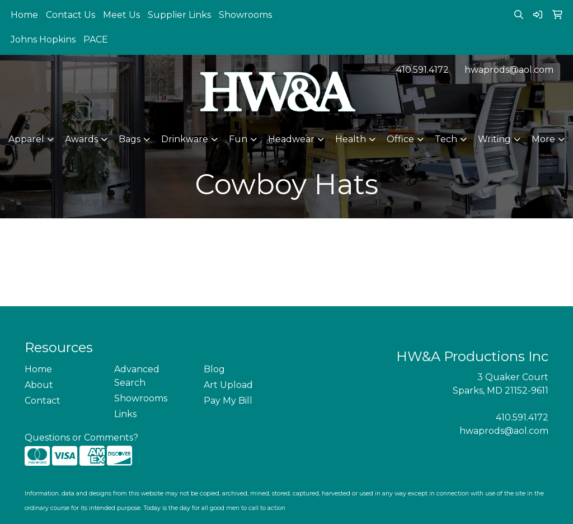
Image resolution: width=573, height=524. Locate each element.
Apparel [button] (26, 139)
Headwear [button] (291, 139)
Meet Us (121, 15)
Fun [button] (238, 139)
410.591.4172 (422, 69)
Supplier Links (179, 15)
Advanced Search (136, 376)
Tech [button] (446, 139)
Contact (42, 400)
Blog (214, 369)
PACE (95, 39)
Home (24, 15)
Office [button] (400, 139)
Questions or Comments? (81, 437)
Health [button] (350, 139)
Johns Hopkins (43, 39)
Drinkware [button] (184, 139)
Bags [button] (129, 139)
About (39, 385)
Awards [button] (81, 139)
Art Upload (228, 385)
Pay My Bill (228, 400)
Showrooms (245, 15)
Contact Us (70, 15)
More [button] (543, 139)
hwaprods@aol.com (508, 69)
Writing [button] (494, 139)
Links (125, 414)
